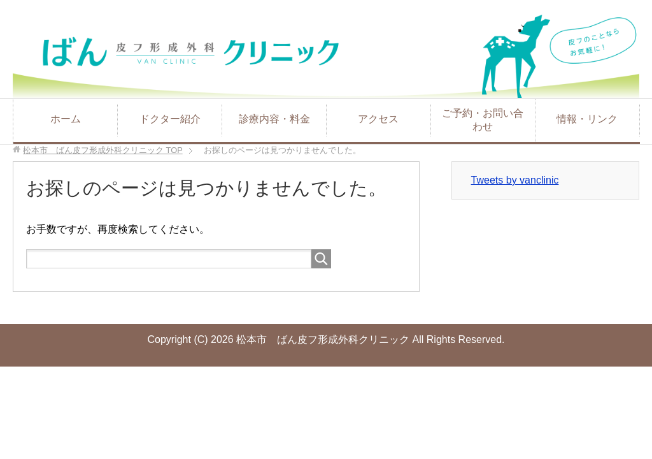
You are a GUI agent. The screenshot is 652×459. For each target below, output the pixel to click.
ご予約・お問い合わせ (482, 120)
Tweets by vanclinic (515, 180)
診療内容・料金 (274, 118)
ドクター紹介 (170, 118)
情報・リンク (587, 118)
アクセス (378, 118)
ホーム (65, 118)
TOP (103, 150)
